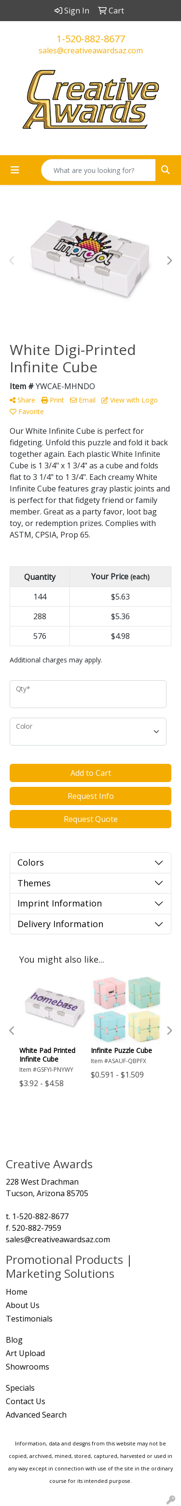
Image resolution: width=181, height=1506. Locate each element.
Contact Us (25, 1401)
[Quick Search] (98, 170)
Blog (14, 1340)
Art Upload (25, 1353)
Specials (20, 1388)
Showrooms (27, 1366)
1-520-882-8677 (90, 38)
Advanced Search (36, 1414)
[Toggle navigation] (15, 170)
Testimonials (29, 1318)
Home (17, 1291)
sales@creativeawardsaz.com (91, 50)
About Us (23, 1305)
